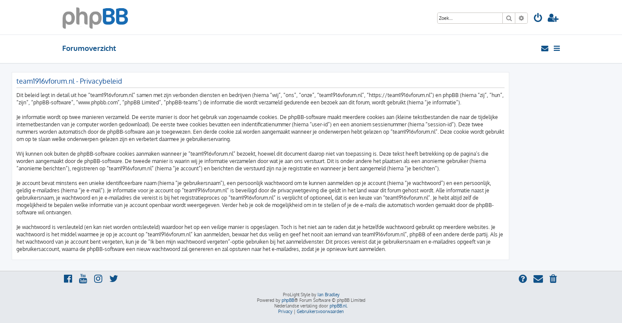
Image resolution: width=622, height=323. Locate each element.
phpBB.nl (338, 305)
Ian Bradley (328, 294)
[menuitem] (538, 19)
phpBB (288, 300)
